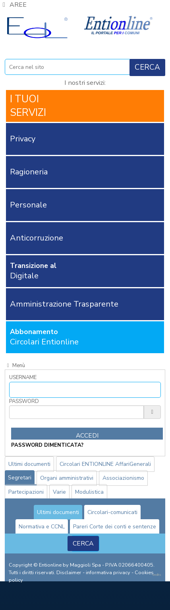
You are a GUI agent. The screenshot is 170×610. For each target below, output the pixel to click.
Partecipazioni (26, 492)
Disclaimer (68, 572)
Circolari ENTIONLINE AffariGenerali (105, 464)
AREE (13, 5)
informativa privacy (108, 572)
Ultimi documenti (29, 464)
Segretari (19, 477)
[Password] (76, 412)
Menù (15, 365)
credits (157, 575)
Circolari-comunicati (112, 512)
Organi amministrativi (66, 478)
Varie (59, 492)
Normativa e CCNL (42, 526)
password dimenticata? (47, 445)
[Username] (85, 390)
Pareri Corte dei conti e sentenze (114, 526)
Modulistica (89, 492)
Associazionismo (123, 478)
